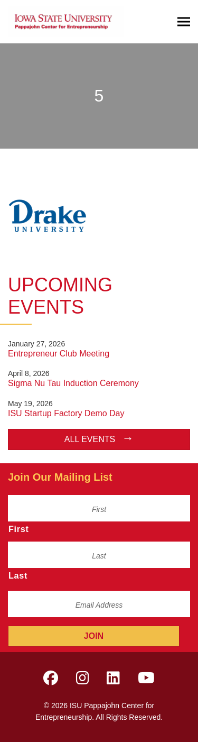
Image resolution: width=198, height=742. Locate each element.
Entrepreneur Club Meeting (58, 353)
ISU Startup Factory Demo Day (66, 413)
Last (17, 575)
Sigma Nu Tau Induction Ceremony (73, 383)
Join (93, 635)
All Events (89, 439)
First (18, 529)
